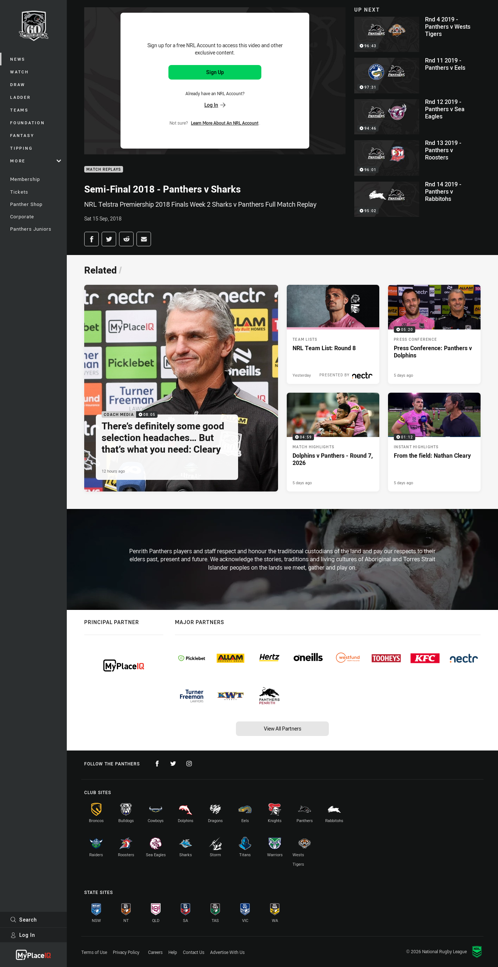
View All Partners (282, 728)
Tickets (19, 192)
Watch (19, 71)
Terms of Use (94, 952)
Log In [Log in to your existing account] (214, 104)
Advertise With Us (227, 952)
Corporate (22, 216)
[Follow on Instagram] (189, 763)
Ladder (20, 97)
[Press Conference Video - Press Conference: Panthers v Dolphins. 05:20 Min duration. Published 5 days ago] (434, 334)
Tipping (21, 148)
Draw (17, 84)
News (17, 59)
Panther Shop (26, 204)
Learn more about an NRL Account (224, 122)
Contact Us (193, 952)
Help (172, 952)
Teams (19, 110)
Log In (22, 934)
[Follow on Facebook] (157, 763)
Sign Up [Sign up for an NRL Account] (215, 72)
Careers (155, 952)
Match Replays (103, 169)
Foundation (27, 122)
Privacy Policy (126, 952)
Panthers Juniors (31, 229)
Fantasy (22, 135)
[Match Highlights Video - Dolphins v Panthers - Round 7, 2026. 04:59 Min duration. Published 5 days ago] (333, 442)
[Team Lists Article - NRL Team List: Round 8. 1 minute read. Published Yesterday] (333, 334)
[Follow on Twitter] (173, 763)
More (35, 160)
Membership (25, 179)
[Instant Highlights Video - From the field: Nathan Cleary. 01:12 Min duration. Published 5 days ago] (434, 442)
